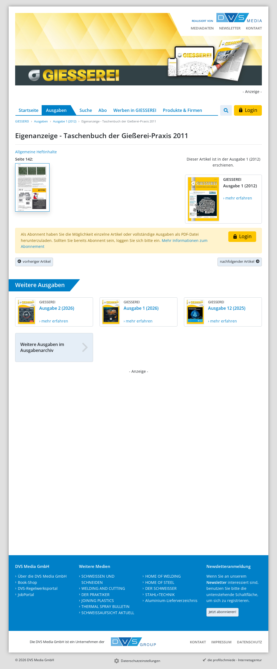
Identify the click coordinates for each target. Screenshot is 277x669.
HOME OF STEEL (159, 582)
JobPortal (26, 594)
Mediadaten (202, 28)
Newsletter (229, 28)
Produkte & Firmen (182, 110)
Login (248, 110)
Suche (86, 110)
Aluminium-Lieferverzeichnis (171, 600)
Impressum (221, 642)
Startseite (28, 110)
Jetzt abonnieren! (222, 611)
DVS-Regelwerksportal (38, 588)
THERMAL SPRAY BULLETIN (105, 606)
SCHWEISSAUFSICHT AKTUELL (107, 612)
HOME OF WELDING (163, 576)
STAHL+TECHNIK (160, 594)
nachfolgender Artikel (239, 261)
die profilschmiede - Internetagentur (234, 660)
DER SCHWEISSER (161, 588)
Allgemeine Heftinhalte (36, 151)
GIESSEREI (22, 121)
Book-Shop (27, 582)
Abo (102, 110)
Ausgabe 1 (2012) (64, 121)
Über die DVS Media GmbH (42, 576)
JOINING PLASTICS (97, 600)
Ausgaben (56, 110)
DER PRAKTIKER (95, 594)
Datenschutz (249, 642)
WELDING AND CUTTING (103, 588)
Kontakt (254, 28)
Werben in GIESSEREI (134, 110)
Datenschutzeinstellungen (140, 660)
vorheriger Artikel (34, 261)
